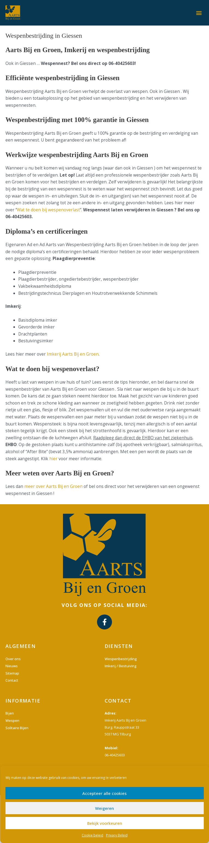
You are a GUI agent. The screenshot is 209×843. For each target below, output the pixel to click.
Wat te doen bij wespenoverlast (48, 210)
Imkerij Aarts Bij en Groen (73, 354)
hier (53, 459)
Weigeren (104, 808)
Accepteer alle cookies (104, 793)
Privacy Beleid (117, 835)
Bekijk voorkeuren (104, 823)
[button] (199, 12)
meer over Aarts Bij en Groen (53, 486)
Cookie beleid (92, 835)
